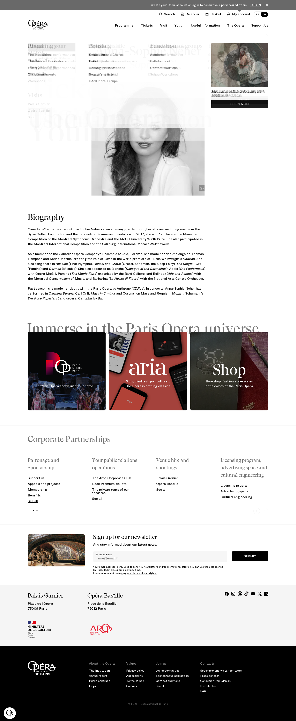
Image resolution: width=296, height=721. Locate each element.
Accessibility (134, 676)
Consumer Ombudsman (215, 681)
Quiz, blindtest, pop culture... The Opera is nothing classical (148, 383)
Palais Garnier (167, 478)
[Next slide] (265, 511)
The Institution (99, 671)
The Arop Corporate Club (111, 478)
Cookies (131, 686)
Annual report (98, 676)
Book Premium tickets (109, 483)
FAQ (203, 691)
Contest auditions (168, 681)
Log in (255, 5)
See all (33, 501)
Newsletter (208, 686)
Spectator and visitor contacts (221, 671)
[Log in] (239, 14)
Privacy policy (135, 671)
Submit (250, 556)
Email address (104, 554)
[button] (10, 713)
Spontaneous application (172, 676)
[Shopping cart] (214, 14)
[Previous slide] (256, 511)
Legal (92, 686)
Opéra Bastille (167, 483)
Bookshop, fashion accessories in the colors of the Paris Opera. (229, 383)
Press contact (210, 676)
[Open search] (168, 14)
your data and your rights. (142, 573)
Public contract (99, 681)
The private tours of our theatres (110, 491)
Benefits (34, 495)
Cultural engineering (236, 497)
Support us (36, 478)
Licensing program (235, 485)
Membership (37, 489)
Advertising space (234, 491)
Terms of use (135, 681)
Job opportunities (167, 671)
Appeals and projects (44, 483)
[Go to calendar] (191, 14)
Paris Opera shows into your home (66, 385)
